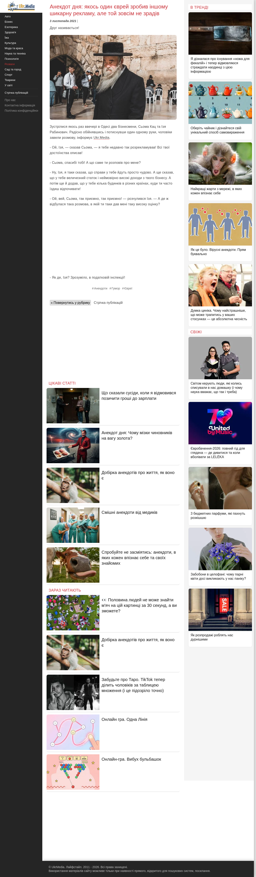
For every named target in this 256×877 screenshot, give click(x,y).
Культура (10, 42)
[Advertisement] (113, 241)
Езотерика (11, 27)
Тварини (10, 80)
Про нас (10, 100)
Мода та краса (14, 48)
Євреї (128, 288)
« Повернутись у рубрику (70, 302)
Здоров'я (10, 32)
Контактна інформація (20, 105)
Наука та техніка (15, 53)
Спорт (8, 74)
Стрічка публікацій (108, 302)
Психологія (12, 58)
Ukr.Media (101, 137)
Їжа (7, 37)
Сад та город (13, 69)
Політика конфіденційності (23, 110)
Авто (8, 16)
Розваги (10, 64)
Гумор (115, 288)
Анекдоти (100, 288)
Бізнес (9, 21)
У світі (8, 85)
